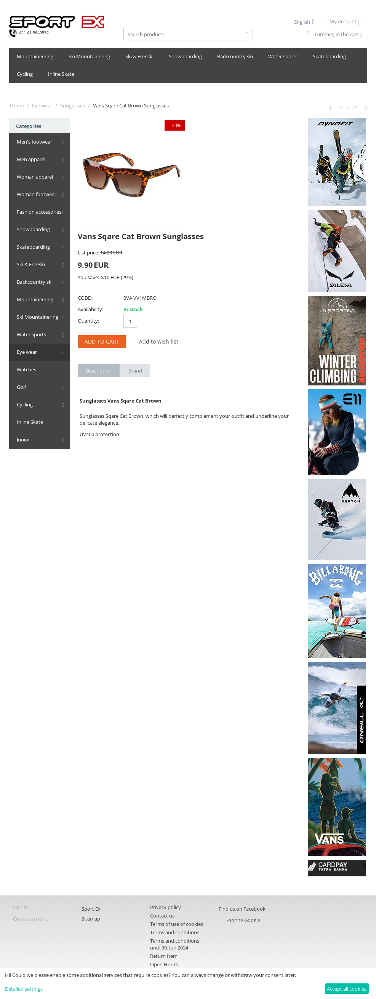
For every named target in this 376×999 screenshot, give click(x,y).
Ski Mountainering (89, 56)
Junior (23, 439)
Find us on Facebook (242, 908)
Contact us (162, 915)
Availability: (90, 309)
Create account (30, 918)
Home (17, 105)
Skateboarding (329, 56)
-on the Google (243, 920)
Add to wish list (158, 341)
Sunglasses (72, 105)
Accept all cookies (346, 988)
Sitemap (91, 918)
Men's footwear (34, 141)
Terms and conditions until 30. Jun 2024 (174, 944)
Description (99, 370)
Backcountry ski (235, 56)
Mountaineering (35, 56)
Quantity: (88, 320)
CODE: (85, 297)
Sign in (20, 907)
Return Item (164, 956)
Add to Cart (102, 341)
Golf (21, 387)
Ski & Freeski (139, 56)
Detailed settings (24, 988)
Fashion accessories (39, 211)
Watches (26, 369)
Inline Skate (61, 73)
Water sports (283, 56)
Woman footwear (36, 194)
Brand (135, 370)
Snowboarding (185, 56)
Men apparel (31, 159)
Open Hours (164, 964)
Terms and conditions (174, 932)
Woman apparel (35, 176)
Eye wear (42, 105)
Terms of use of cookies (176, 924)
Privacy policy (165, 907)
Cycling (25, 73)
